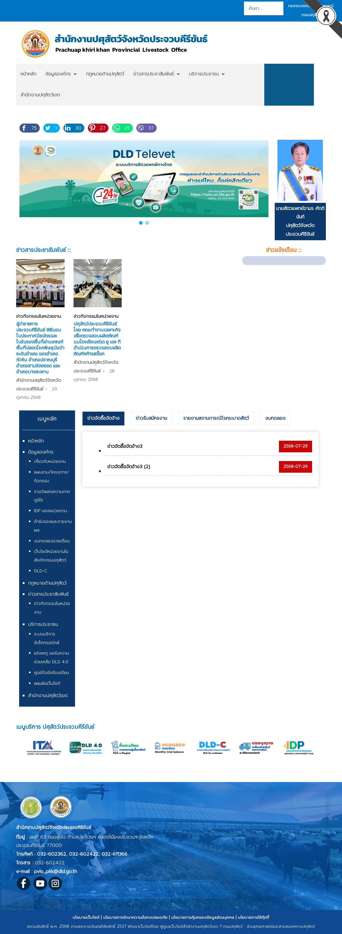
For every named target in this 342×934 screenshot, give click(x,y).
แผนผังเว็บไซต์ (47, 683)
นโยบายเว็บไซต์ (86, 917)
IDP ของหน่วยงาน (50, 511)
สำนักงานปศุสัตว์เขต (48, 695)
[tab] (103, 418)
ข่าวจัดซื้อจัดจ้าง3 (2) (128, 466)
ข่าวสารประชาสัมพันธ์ (48, 594)
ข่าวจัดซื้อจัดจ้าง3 (124, 446)
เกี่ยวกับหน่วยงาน (50, 461)
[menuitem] (28, 74)
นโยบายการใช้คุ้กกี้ (253, 917)
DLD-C (40, 571)
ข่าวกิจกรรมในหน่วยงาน (38, 316)
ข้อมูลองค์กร (41, 452)
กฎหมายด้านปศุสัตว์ (47, 583)
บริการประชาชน (43, 624)
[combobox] (263, 8)
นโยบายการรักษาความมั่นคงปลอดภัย (135, 917)
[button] (141, 222)
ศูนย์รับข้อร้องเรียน (51, 673)
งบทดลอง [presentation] (275, 418)
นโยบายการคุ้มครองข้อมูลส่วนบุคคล (202, 917)
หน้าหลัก (36, 441)
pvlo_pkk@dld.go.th (55, 871)
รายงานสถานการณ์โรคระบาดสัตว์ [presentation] (216, 418)
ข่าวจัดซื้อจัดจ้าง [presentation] (103, 418)
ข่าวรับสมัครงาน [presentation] (151, 418)
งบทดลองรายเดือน (52, 541)
